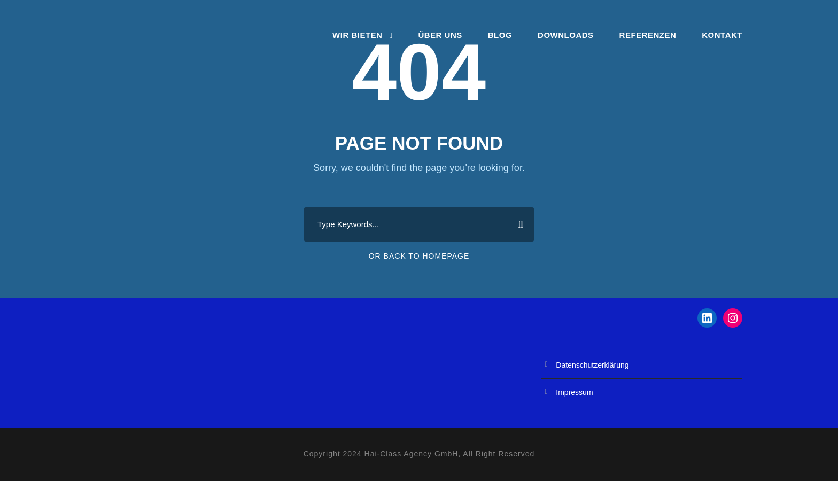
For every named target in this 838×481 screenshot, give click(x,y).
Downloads (566, 35)
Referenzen (648, 35)
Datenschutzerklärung (592, 365)
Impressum (574, 392)
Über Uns (440, 35)
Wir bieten (357, 35)
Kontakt (722, 35)
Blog (500, 35)
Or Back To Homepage (419, 256)
